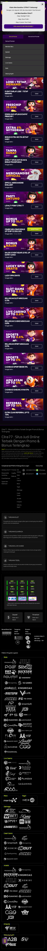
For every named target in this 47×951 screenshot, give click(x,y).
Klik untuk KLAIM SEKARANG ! (23, 26)
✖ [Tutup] (42, 4)
